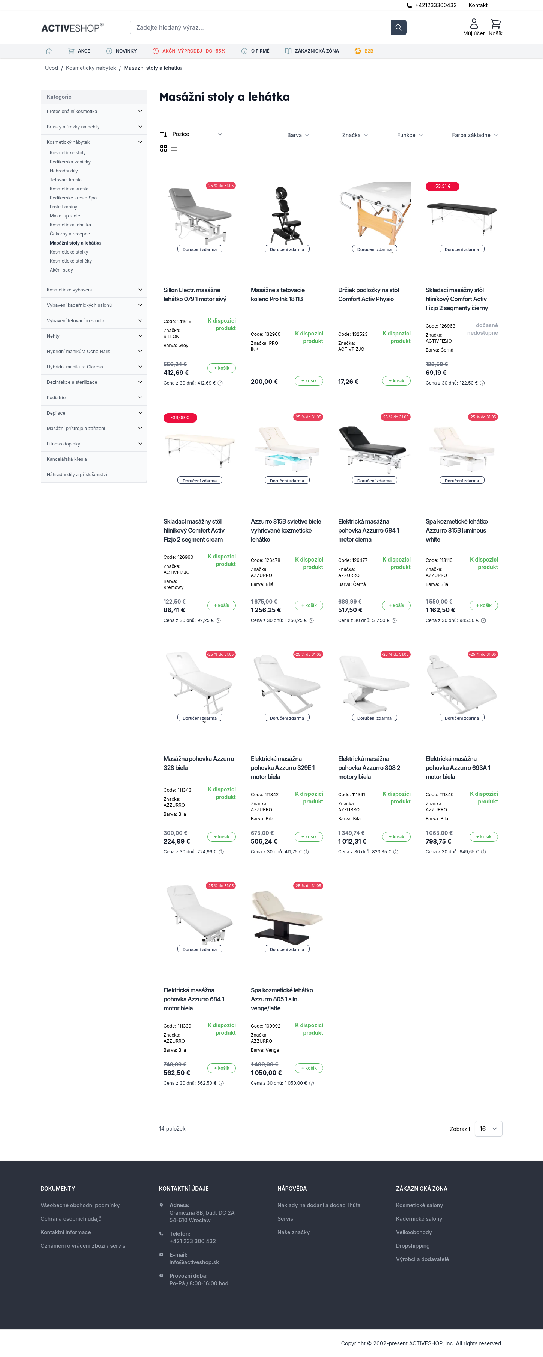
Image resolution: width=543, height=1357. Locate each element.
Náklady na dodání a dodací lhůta (319, 1205)
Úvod (51, 68)
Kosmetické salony (419, 1205)
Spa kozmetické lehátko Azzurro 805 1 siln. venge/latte (282, 999)
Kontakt (478, 5)
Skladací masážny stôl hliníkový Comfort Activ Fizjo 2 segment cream (194, 530)
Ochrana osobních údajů (71, 1218)
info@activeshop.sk (194, 1262)
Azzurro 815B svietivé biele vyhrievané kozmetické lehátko (286, 530)
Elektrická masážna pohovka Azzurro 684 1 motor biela (194, 999)
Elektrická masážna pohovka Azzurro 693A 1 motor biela (458, 767)
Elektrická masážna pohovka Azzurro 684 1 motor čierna (368, 530)
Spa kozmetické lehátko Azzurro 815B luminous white (457, 530)
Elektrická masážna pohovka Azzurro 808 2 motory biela (369, 767)
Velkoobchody (414, 1232)
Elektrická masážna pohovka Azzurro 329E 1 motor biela (283, 767)
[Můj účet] (473, 27)
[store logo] (72, 27)
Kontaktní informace (65, 1232)
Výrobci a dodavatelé (422, 1259)
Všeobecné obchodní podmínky (80, 1205)
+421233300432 (436, 5)
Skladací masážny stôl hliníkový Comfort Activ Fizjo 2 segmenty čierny (457, 299)
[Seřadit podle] (197, 134)
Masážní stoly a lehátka (153, 68)
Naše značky (294, 1232)
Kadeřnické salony (419, 1218)
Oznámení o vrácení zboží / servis (82, 1245)
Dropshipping (413, 1245)
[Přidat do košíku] (221, 368)
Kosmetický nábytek (91, 68)
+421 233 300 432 (193, 1241)
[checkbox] (163, 148)
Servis (285, 1218)
